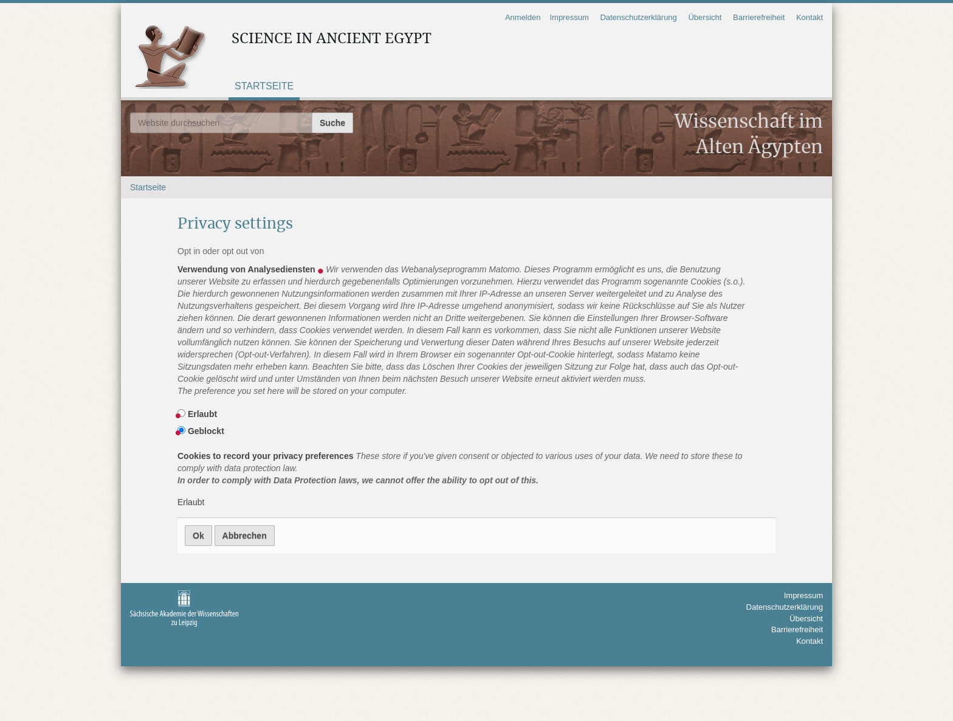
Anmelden (523, 17)
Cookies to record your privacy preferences (461, 468)
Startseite (264, 86)
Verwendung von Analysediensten (461, 330)
